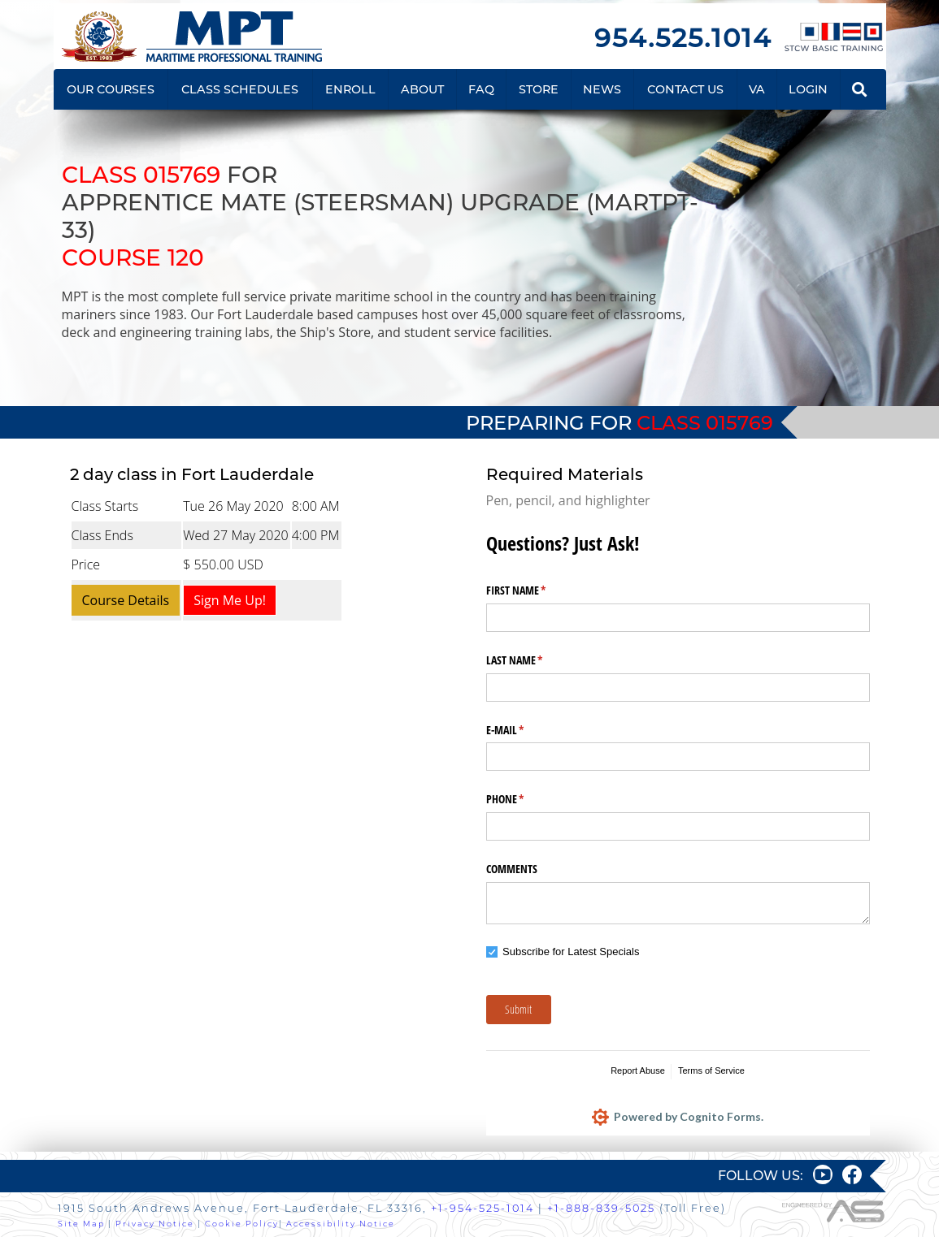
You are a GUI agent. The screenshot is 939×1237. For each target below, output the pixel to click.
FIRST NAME (535, 590)
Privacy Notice (154, 1223)
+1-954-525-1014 (482, 1208)
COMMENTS (511, 868)
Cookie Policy (242, 1223)
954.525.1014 (683, 38)
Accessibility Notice (340, 1223)
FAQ (481, 89)
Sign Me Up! (229, 600)
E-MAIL (524, 730)
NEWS (602, 89)
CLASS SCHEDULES (239, 89)
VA (757, 89)
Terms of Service (711, 1070)
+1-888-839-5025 (601, 1208)
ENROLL (350, 89)
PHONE (524, 799)
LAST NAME (533, 660)
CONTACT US (685, 89)
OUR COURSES (110, 89)
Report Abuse (638, 1070)
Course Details (126, 600)
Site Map (81, 1223)
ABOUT (422, 89)
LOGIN (808, 89)
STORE (539, 89)
